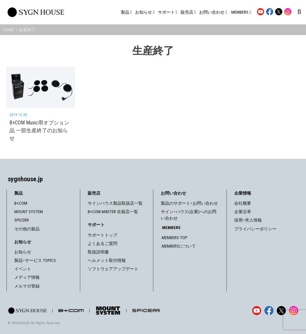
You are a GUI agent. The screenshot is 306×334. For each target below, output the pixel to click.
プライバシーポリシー (255, 228)
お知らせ (22, 251)
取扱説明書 (98, 251)
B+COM (20, 202)
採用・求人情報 (248, 219)
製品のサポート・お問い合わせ (189, 202)
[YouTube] (256, 310)
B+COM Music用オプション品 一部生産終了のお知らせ (39, 130)
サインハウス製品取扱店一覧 (115, 202)
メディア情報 (27, 277)
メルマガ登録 (27, 285)
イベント (22, 268)
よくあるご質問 (102, 243)
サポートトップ (102, 234)
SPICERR (21, 219)
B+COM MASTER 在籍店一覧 (113, 211)
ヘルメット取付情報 (107, 260)
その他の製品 (27, 228)
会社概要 (242, 202)
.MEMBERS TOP (174, 237)
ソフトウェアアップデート (113, 268)
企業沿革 (242, 211)
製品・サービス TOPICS (35, 260)
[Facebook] (269, 310)
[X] (281, 310)
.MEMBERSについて (178, 245)
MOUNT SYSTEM (28, 211)
